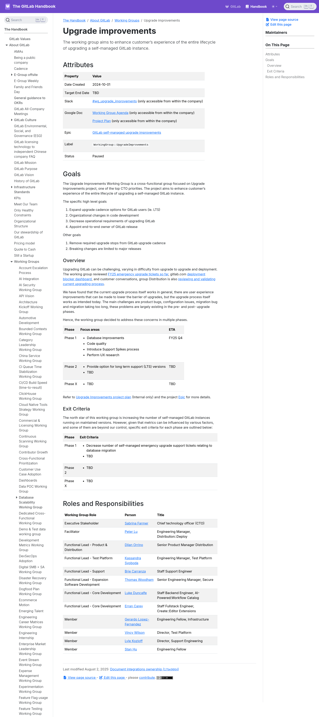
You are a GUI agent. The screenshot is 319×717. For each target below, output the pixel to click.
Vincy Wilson (135, 633)
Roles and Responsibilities (285, 77)
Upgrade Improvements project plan (103, 397)
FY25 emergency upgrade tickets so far (138, 274)
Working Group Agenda (110, 113)
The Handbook (74, 20)
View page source (281, 20)
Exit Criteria (275, 71)
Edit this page (278, 24)
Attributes (272, 54)
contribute (147, 677)
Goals (269, 60)
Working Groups (127, 20)
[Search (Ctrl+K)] (300, 6)
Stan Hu (131, 649)
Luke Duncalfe (136, 593)
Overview (274, 65)
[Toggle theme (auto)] (274, 6)
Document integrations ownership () (144, 669)
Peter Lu (131, 532)
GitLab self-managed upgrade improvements (126, 132)
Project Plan (101, 121)
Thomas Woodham (139, 580)
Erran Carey (134, 606)
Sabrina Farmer (136, 523)
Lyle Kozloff (134, 641)
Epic (181, 397)
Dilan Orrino (134, 545)
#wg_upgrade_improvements (114, 101)
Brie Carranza (135, 571)
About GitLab (100, 20)
